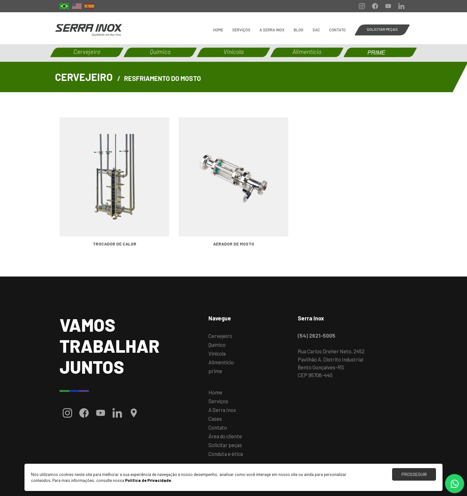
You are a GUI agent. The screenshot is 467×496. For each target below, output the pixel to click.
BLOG (298, 29)
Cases (215, 418)
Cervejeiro (220, 336)
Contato (337, 29)
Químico (217, 344)
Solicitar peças (225, 445)
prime (215, 371)
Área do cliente (225, 436)
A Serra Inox (272, 29)
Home (218, 29)
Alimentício (221, 362)
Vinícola (217, 353)
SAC (316, 29)
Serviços (241, 29)
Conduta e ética (225, 454)
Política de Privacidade (148, 480)
